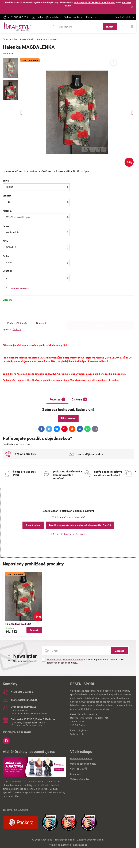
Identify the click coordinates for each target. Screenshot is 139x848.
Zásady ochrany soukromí (90, 839)
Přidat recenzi (68, 418)
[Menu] (132, 26)
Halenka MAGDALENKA (18, 624)
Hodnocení (8, 53)
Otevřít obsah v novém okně (68, 534)
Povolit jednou (33, 525)
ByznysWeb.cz (80, 844)
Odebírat (119, 650)
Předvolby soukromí (64, 839)
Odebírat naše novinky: (25, 660)
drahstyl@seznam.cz (21, 710)
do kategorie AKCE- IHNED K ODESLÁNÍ (94, 2)
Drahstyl (17, 329)
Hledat (109, 26)
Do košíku (100, 311)
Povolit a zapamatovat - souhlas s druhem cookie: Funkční (80, 525)
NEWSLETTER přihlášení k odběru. (65, 659)
